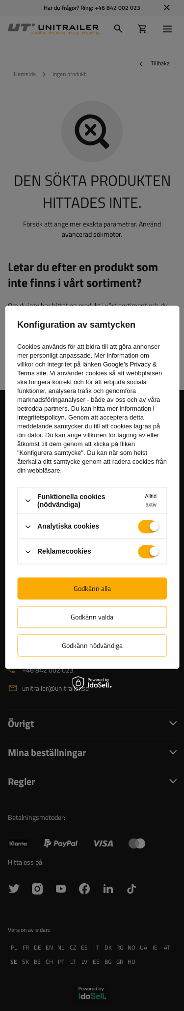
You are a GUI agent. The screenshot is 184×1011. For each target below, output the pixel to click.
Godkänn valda (92, 617)
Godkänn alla (92, 588)
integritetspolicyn (41, 417)
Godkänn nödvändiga (92, 645)
